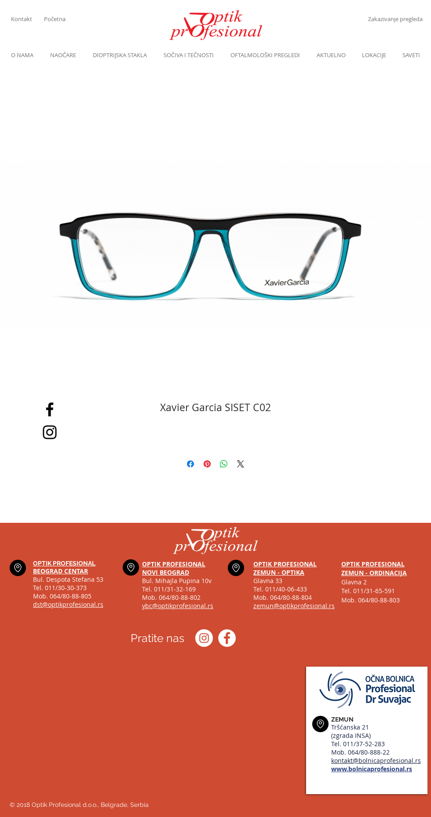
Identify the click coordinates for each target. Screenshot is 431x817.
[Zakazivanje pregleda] (395, 19)
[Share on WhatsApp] (224, 464)
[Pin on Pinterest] (207, 464)
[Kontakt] (27, 19)
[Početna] (60, 19)
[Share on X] (240, 464)
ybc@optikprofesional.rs (177, 606)
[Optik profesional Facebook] (227, 638)
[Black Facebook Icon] (49, 409)
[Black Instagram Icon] (49, 432)
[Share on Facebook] (190, 464)
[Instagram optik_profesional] (204, 638)
